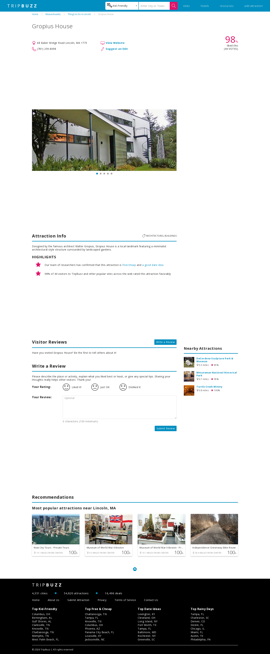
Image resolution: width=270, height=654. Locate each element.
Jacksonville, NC (95, 639)
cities (186, 6)
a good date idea (153, 265)
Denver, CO (198, 621)
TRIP (22, 6)
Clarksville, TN (41, 625)
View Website (115, 43)
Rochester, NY (147, 636)
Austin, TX (197, 636)
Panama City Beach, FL (99, 632)
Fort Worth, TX (147, 625)
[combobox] (121, 6)
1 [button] (97, 173)
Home (35, 14)
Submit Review (166, 428)
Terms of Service (125, 600)
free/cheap (129, 265)
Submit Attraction (78, 600)
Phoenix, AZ (92, 628)
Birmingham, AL (42, 617)
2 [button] (101, 173)
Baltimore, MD (147, 632)
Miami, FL (197, 632)
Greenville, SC (146, 639)
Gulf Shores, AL (42, 621)
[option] (104, 140)
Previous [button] (36, 140)
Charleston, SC (200, 617)
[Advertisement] (135, 80)
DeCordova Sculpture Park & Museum (214, 360)
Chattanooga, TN (43, 632)
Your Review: (42, 397)
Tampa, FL (91, 617)
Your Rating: (41, 387)
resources (227, 6)
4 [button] (108, 173)
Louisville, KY (93, 636)
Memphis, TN (40, 636)
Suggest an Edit (117, 49)
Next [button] (172, 140)
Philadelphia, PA (201, 639)
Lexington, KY (146, 614)
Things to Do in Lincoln (79, 14)
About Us (53, 600)
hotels (205, 6)
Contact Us (151, 600)
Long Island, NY (148, 621)
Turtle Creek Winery (209, 386)
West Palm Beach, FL (45, 639)
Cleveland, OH (146, 617)
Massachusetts (53, 14)
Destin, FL (197, 625)
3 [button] (104, 173)
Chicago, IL (198, 628)
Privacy (102, 600)
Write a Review (165, 342)
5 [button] (111, 173)
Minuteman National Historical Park (216, 374)
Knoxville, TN (40, 628)
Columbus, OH (41, 614)
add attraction (253, 6)
